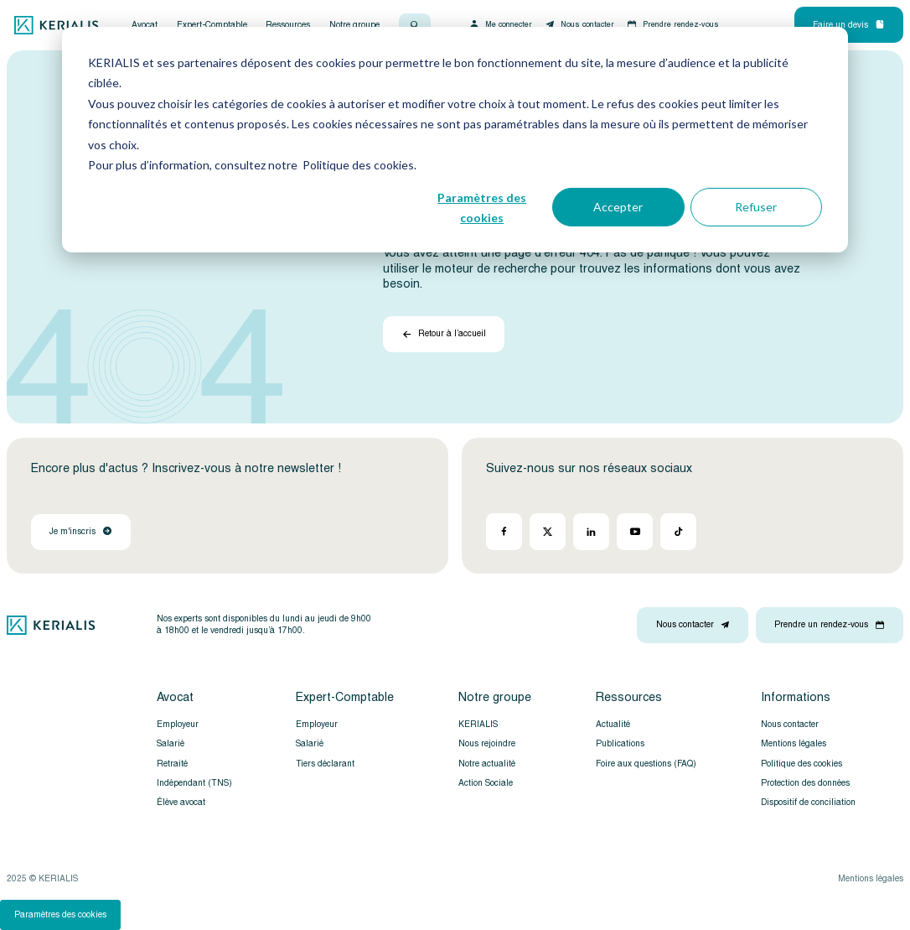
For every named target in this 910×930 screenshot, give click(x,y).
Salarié (170, 744)
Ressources (288, 25)
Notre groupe (354, 25)
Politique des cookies (801, 764)
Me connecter (500, 24)
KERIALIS (478, 724)
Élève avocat (181, 802)
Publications (620, 744)
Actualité (613, 724)
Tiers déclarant (325, 764)
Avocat (145, 25)
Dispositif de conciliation (808, 802)
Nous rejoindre (486, 744)
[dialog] (455, 139)
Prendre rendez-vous (672, 24)
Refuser (756, 207)
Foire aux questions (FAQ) (646, 764)
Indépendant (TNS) (194, 783)
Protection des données (805, 783)
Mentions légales (793, 744)
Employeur (178, 724)
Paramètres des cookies (481, 208)
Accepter (618, 207)
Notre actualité (486, 764)
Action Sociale (485, 783)
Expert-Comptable (212, 25)
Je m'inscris (80, 531)
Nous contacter (579, 24)
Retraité (172, 764)
